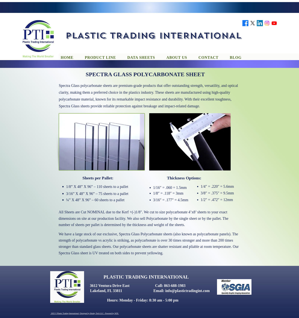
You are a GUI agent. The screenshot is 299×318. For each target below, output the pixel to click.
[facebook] (245, 23)
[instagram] (267, 23)
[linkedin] (260, 23)
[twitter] (253, 23)
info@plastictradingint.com (187, 291)
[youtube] (274, 23)
